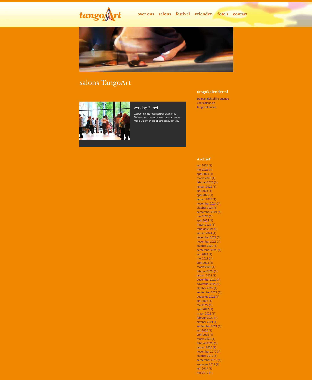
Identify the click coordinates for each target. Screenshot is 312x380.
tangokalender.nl (212, 92)
